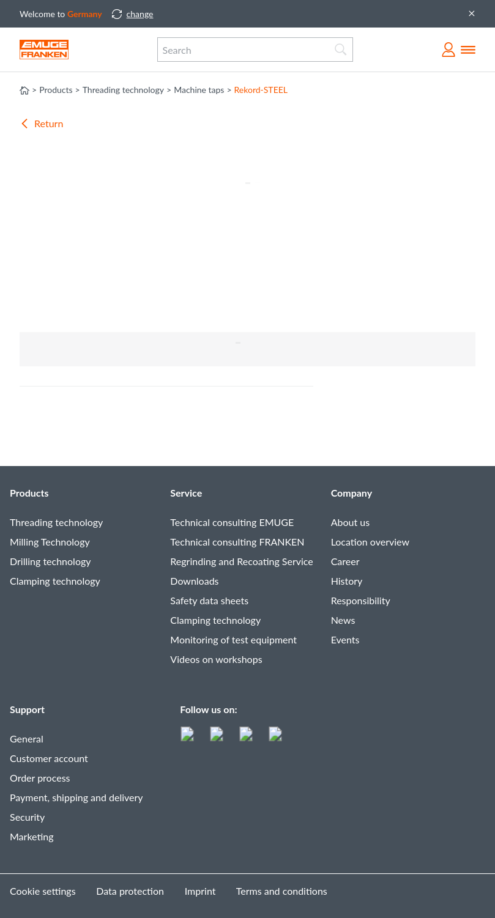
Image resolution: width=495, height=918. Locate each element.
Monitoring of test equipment (233, 639)
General (26, 738)
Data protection (130, 891)
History (347, 581)
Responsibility (360, 600)
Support (27, 709)
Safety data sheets (209, 600)
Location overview (370, 541)
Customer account (49, 758)
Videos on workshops (216, 659)
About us (350, 522)
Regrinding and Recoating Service (241, 561)
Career (345, 561)
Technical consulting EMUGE (232, 522)
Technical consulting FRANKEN (237, 541)
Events (345, 639)
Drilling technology (50, 561)
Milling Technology (50, 541)
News (343, 620)
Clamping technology (55, 581)
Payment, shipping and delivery (76, 797)
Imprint (200, 891)
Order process (40, 777)
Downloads (194, 581)
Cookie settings (43, 891)
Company (351, 492)
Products (29, 492)
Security (27, 817)
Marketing (32, 836)
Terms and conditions (281, 891)
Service (186, 492)
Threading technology (56, 522)
